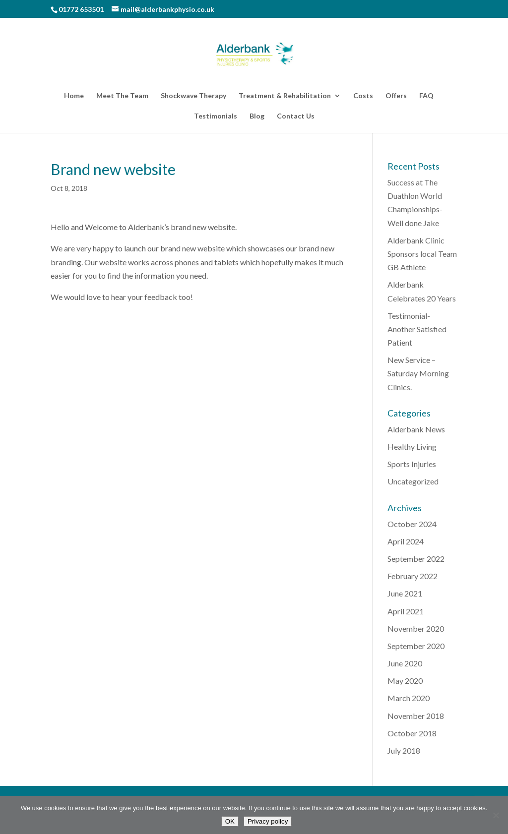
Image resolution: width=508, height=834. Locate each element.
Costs (363, 96)
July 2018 (403, 750)
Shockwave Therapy (193, 96)
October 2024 (412, 524)
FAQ (426, 96)
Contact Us (296, 116)
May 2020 (405, 680)
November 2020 (415, 628)
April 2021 (405, 611)
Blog (257, 116)
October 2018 (412, 733)
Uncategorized (413, 481)
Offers (396, 96)
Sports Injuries (411, 464)
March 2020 (408, 698)
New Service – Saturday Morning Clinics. (418, 373)
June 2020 (404, 663)
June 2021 (404, 593)
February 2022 (412, 576)
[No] (496, 815)
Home (74, 96)
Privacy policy (268, 821)
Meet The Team (122, 96)
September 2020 (415, 646)
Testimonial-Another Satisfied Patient (416, 329)
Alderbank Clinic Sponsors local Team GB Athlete (422, 254)
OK (230, 821)
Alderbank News (416, 429)
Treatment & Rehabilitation (285, 96)
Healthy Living (412, 446)
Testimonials (215, 116)
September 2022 (415, 558)
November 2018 (415, 715)
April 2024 (405, 541)
